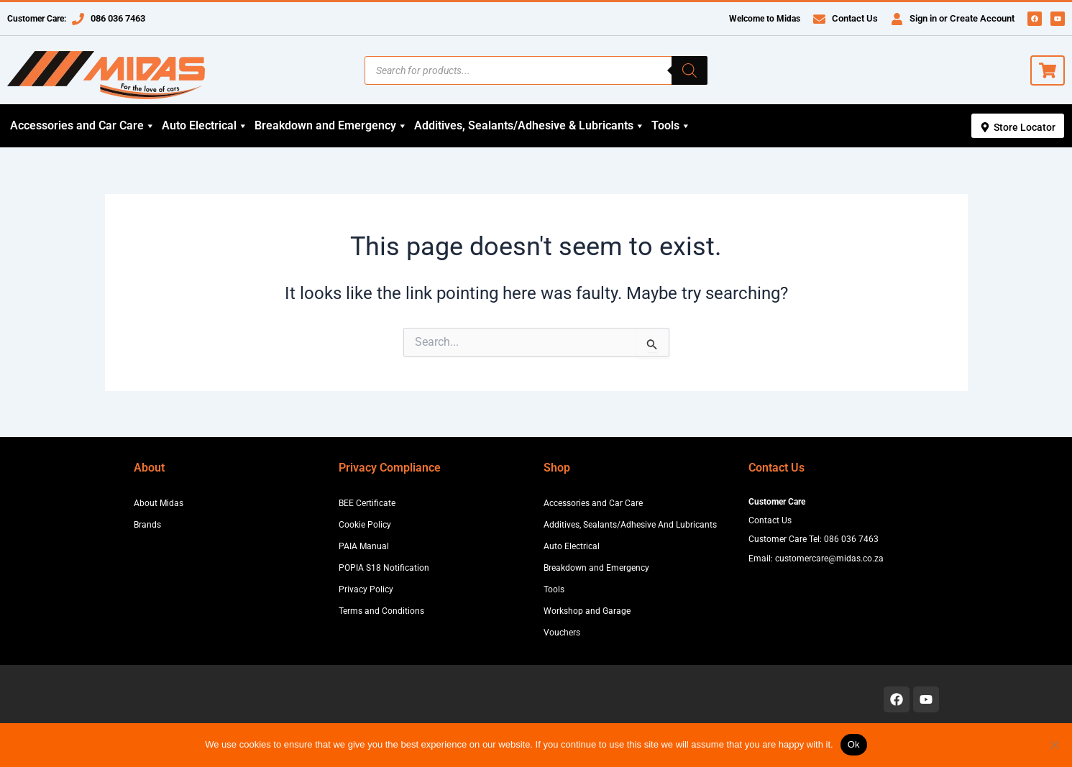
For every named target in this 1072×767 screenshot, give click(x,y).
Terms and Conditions (381, 611)
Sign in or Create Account (962, 18)
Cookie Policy (365, 525)
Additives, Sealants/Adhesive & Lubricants (529, 125)
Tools (671, 125)
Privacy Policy (366, 589)
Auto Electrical (205, 125)
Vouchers (562, 633)
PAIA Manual (364, 546)
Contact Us (855, 18)
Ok (854, 744)
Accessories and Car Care (82, 125)
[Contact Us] (819, 19)
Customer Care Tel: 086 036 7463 (813, 539)
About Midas (158, 503)
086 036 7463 (118, 18)
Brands (147, 525)
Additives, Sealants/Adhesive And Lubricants (630, 525)
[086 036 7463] (78, 19)
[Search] (689, 70)
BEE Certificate (367, 503)
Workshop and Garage (587, 611)
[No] (1054, 745)
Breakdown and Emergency (331, 125)
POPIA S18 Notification (384, 568)
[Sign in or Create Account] (897, 19)
